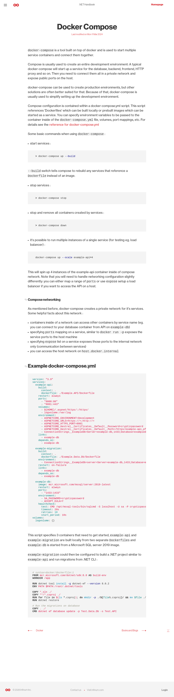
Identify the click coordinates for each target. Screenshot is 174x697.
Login (165, 690)
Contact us (75, 690)
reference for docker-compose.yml (74, 124)
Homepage (157, 4)
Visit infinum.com (95, 690)
